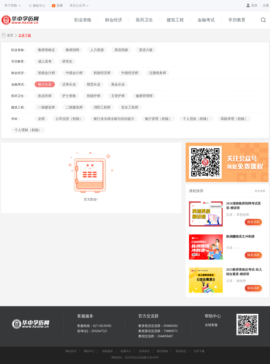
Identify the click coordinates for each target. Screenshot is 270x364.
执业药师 (45, 96)
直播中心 (125, 351)
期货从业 (93, 84)
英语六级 (146, 50)
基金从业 (118, 84)
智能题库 (107, 351)
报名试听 (253, 222)
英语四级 (121, 50)
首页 (10, 35)
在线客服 (211, 325)
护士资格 (69, 96)
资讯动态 (181, 351)
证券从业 (69, 84)
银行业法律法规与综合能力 (114, 119)
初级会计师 (46, 73)
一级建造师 (46, 107)
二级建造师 (74, 107)
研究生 (67, 61)
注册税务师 (157, 73)
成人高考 (45, 61)
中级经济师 (129, 73)
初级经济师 (102, 73)
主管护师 (118, 96)
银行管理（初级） (158, 119)
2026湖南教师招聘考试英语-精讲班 (243, 206)
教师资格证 (46, 50)
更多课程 (260, 191)
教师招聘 (72, 50)
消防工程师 (102, 107)
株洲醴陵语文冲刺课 (240, 236)
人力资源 (97, 50)
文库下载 (24, 35)
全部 (41, 119)
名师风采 (144, 351)
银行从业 (45, 84)
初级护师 (93, 96)
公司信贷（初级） (69, 119)
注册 (266, 5)
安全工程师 (129, 107)
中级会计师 (74, 73)
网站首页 (70, 351)
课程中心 (89, 351)
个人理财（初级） (28, 130)
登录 (254, 5)
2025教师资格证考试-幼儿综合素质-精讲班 (244, 272)
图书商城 (162, 351)
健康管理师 (144, 96)
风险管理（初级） (234, 119)
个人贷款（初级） (196, 119)
